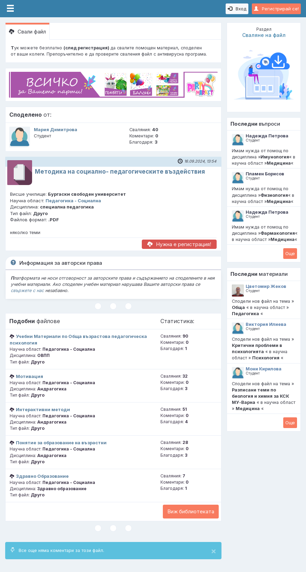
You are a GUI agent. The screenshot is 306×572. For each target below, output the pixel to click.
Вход (237, 8)
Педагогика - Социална (73, 200)
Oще (290, 253)
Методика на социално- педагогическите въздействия (120, 171)
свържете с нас (27, 290)
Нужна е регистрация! (179, 244)
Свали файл (27, 31)
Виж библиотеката (190, 511)
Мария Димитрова (55, 129)
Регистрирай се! (276, 8)
